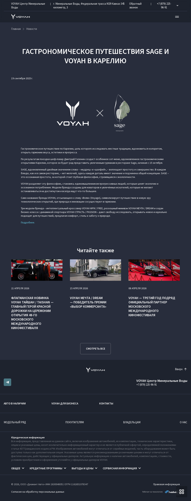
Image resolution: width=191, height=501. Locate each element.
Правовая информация (166, 484)
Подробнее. (28, 222)
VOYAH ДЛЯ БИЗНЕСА (64, 403)
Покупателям (74, 422)
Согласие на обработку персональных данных (37, 491)
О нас (183, 422)
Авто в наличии (15, 403)
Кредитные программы (46, 468)
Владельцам (131, 422)
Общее (15, 468)
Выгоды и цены (82, 468)
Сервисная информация (120, 468)
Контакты (106, 403)
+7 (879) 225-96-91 (146, 384)
